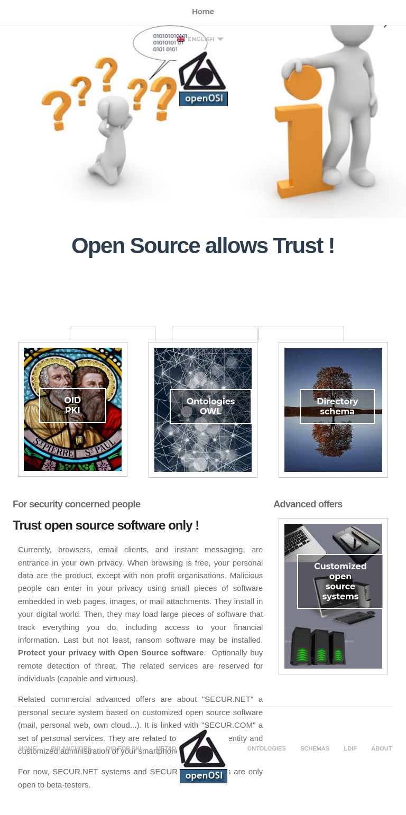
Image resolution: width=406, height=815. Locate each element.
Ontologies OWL (211, 406)
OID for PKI (123, 748)
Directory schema (337, 406)
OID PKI (72, 405)
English (196, 39)
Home (27, 748)
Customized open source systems (340, 581)
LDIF (350, 748)
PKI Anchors (71, 748)
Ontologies (266, 748)
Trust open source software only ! (106, 525)
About (381, 748)
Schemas (314, 748)
